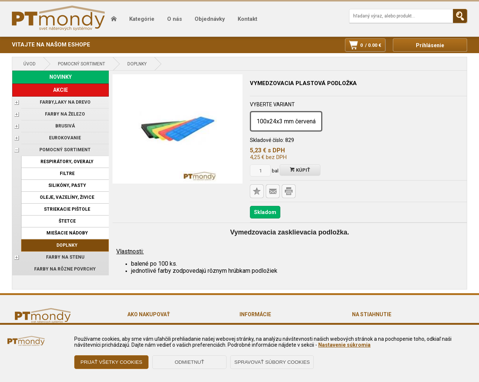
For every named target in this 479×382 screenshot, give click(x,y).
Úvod (29, 64)
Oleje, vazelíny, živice (67, 197)
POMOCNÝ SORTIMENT (81, 64)
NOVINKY (60, 77)
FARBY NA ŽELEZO (65, 114)
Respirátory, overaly (67, 161)
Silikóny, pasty (67, 185)
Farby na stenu (65, 257)
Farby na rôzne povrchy (65, 269)
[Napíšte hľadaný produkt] (401, 16)
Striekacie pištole (67, 209)
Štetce (67, 221)
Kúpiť (300, 170)
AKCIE (60, 90)
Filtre (67, 173)
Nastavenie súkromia (344, 345)
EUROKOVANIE (65, 137)
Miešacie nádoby (67, 233)
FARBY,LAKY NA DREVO (65, 102)
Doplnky (137, 64)
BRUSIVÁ (65, 126)
